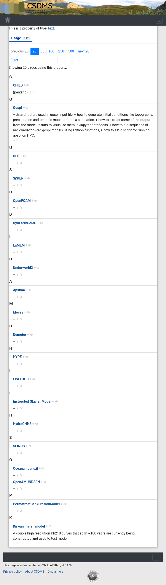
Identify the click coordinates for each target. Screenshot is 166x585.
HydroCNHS (22, 424)
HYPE (17, 357)
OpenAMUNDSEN (26, 482)
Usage (20, 38)
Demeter (19, 335)
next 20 (83, 51)
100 (51, 51)
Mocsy (18, 312)
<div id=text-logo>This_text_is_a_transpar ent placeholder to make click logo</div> (6, 7)
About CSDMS (34, 571)
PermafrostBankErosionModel (36, 504)
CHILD (18, 85)
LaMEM (19, 245)
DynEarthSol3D (24, 223)
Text (50, 28)
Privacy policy (12, 571)
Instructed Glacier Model (32, 401)
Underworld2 (23, 268)
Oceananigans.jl (25, 468)
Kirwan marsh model (29, 526)
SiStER (18, 178)
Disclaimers (55, 571)
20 (35, 51)
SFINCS (19, 446)
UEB (16, 156)
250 (61, 51)
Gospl (17, 108)
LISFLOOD (21, 379)
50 (42, 51)
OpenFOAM (22, 201)
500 (71, 51)
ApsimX (19, 290)
